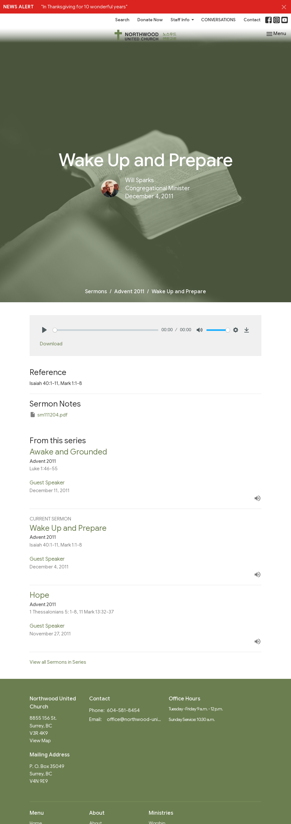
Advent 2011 (129, 291)
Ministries (161, 813)
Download (51, 344)
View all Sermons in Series (58, 662)
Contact (252, 20)
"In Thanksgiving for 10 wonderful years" (84, 7)
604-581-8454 (123, 710)
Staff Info (183, 20)
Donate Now (150, 20)
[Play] (44, 330)
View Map (40, 741)
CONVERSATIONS (218, 20)
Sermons (96, 291)
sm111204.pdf (49, 414)
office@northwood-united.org (134, 719)
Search (122, 20)
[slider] (105, 330)
